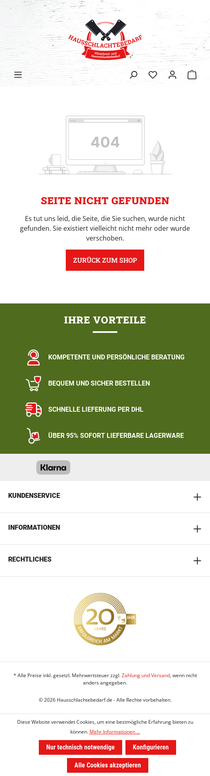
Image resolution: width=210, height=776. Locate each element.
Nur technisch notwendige (80, 747)
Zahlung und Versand (146, 675)
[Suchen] (133, 75)
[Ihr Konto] (172, 75)
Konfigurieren (151, 747)
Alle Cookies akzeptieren (107, 765)
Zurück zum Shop (105, 260)
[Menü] (18, 75)
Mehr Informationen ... (114, 731)
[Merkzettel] (153, 75)
